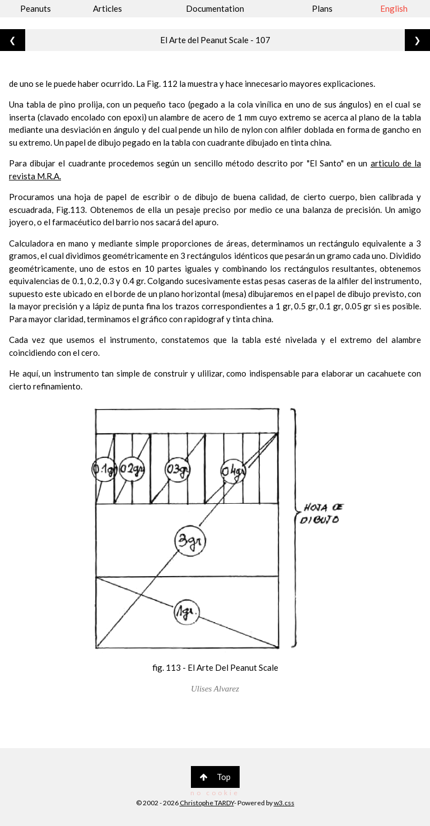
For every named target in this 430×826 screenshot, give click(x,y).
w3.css (284, 803)
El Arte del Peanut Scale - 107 (215, 40)
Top (215, 777)
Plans (322, 8)
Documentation (215, 8)
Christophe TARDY (207, 803)
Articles (107, 8)
